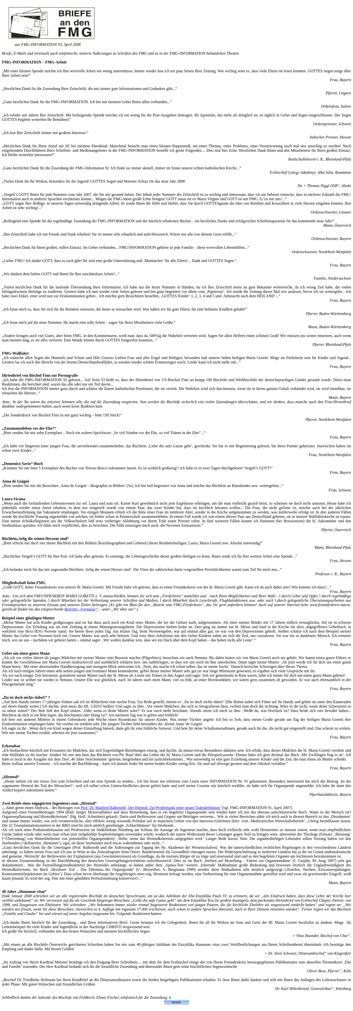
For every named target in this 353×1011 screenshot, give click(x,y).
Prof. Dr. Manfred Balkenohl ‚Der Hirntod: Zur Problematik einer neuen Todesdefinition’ (151, 808)
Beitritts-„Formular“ (81, 609)
